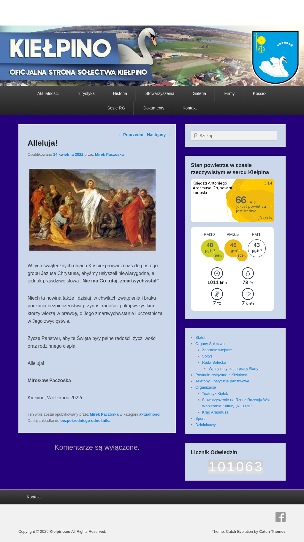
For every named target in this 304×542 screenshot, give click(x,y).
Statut (200, 337)
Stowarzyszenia (159, 93)
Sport (200, 418)
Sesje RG (116, 108)
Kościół (259, 93)
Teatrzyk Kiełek (215, 393)
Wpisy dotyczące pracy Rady (233, 368)
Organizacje (205, 387)
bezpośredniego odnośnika (85, 420)
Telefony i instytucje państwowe (222, 381)
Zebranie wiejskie (217, 350)
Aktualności (48, 93)
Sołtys (207, 356)
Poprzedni (130, 134)
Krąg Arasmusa (215, 412)
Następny (159, 134)
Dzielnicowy (205, 424)
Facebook (281, 517)
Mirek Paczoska (109, 154)
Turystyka (86, 93)
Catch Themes (272, 531)
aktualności (150, 414)
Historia (120, 93)
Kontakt (190, 108)
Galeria (199, 93)
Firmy (229, 93)
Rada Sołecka (214, 362)
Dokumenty (153, 108)
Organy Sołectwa (210, 343)
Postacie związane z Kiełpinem (221, 375)
